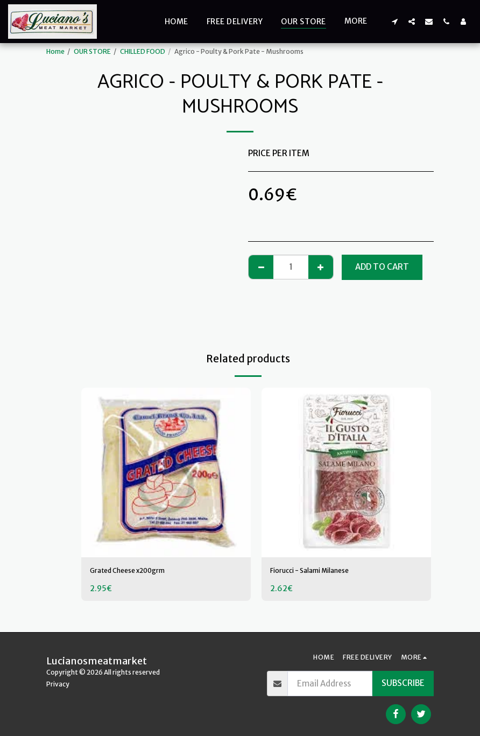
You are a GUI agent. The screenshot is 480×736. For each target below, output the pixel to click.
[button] (394, 21)
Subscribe (403, 683)
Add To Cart (382, 267)
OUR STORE (92, 51)
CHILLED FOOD (142, 51)
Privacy (57, 684)
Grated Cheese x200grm (137, 571)
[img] (166, 472)
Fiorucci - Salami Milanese (320, 571)
